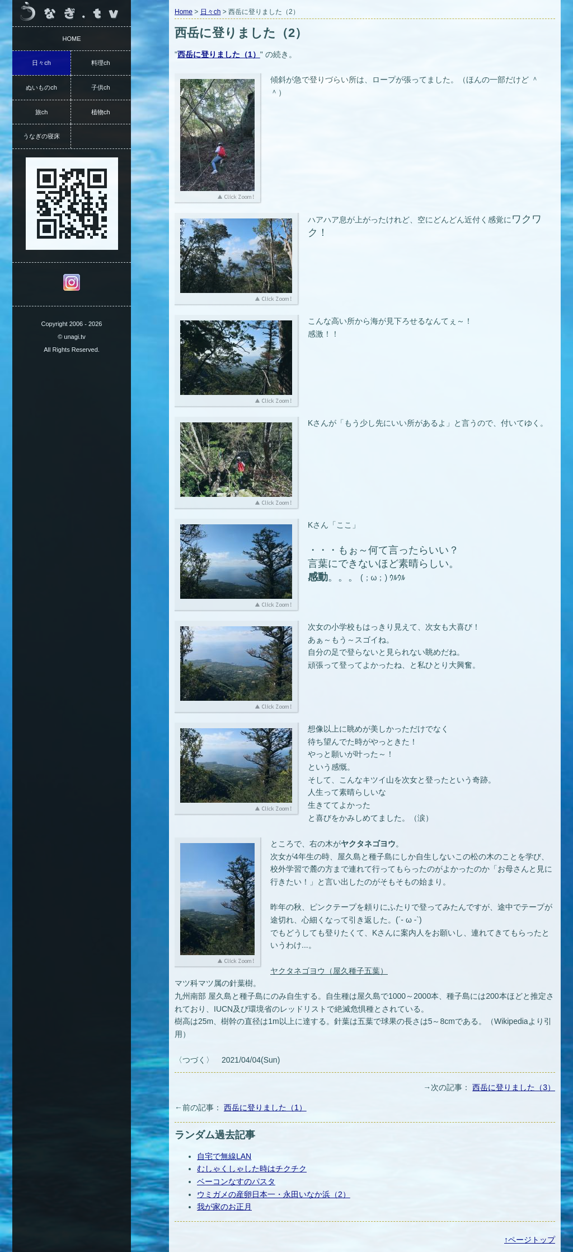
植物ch (100, 112)
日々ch (210, 12)
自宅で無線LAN (224, 1156)
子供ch (100, 87)
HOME (72, 38)
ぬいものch (41, 87)
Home (183, 12)
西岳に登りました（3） (513, 1087)
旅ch (41, 112)
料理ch (100, 62)
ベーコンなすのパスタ (236, 1181)
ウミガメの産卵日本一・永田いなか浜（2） (273, 1194)
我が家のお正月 (224, 1206)
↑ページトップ (529, 1239)
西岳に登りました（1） (265, 1107)
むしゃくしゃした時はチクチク (252, 1168)
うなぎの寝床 (41, 136)
